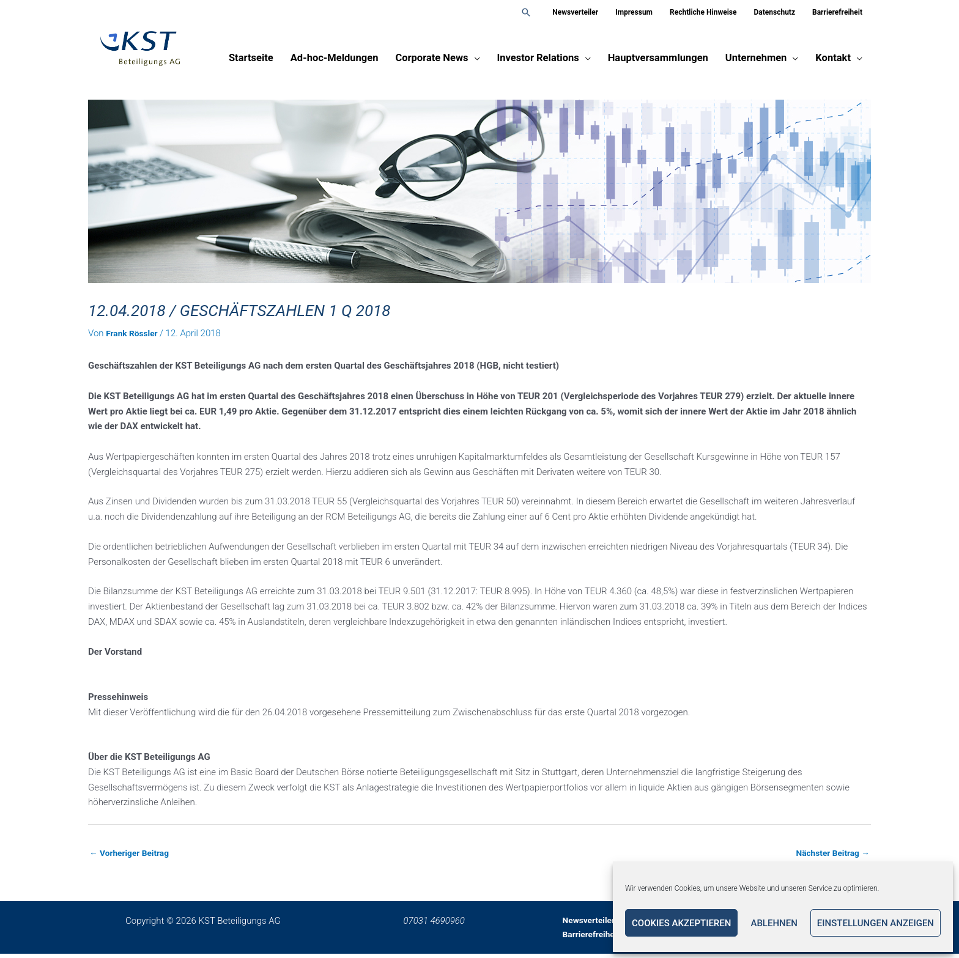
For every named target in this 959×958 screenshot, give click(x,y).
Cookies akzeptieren (681, 923)
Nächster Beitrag (829, 853)
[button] (525, 12)
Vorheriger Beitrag (133, 853)
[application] (474, 63)
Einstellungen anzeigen (875, 923)
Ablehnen (773, 923)
